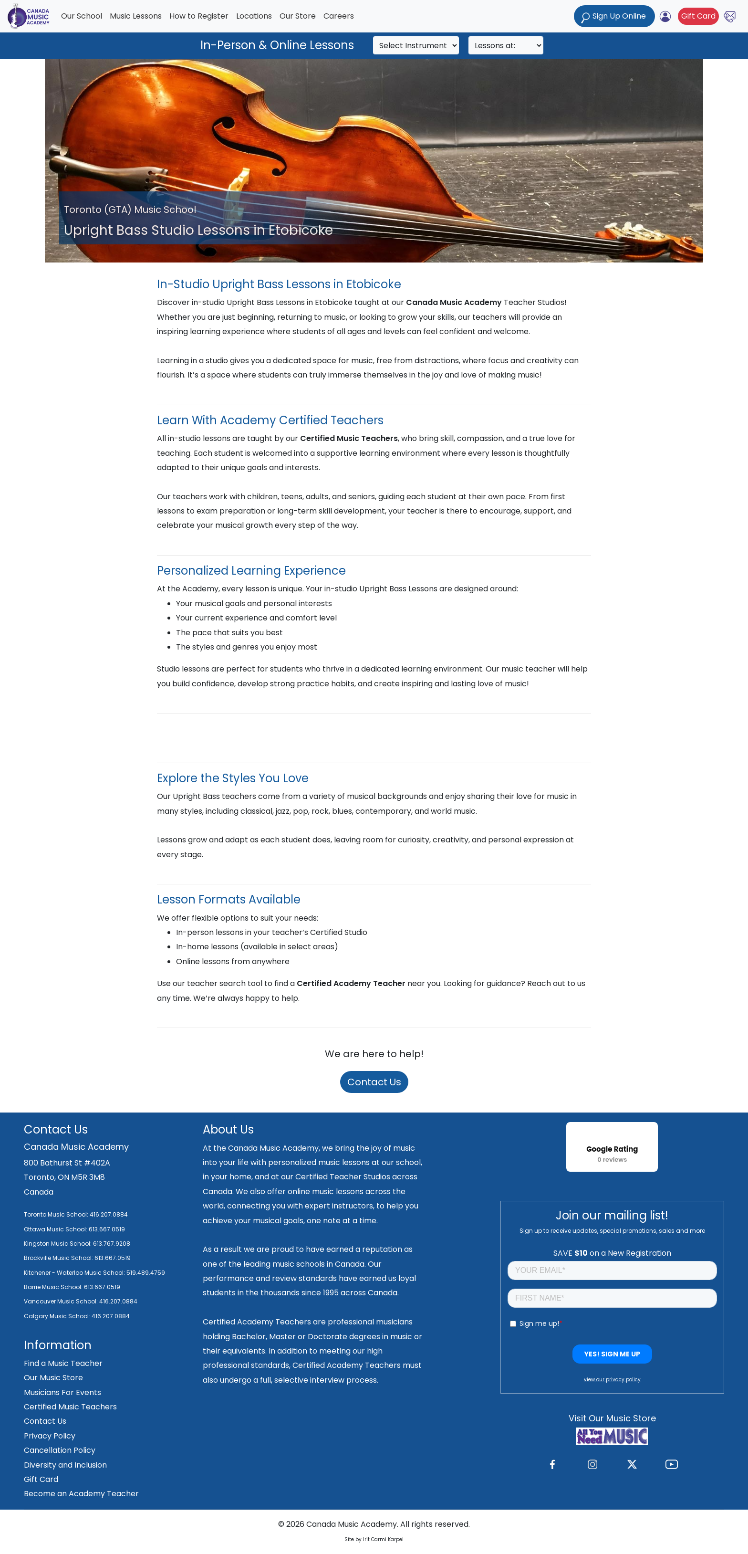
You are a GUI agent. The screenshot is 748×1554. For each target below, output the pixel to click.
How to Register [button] (199, 15)
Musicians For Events (62, 1392)
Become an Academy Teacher (81, 1493)
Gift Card (698, 15)
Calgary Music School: (58, 1316)
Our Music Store (53, 1377)
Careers (338, 15)
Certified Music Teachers (70, 1406)
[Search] (416, 45)
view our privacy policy (612, 1379)
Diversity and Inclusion (65, 1465)
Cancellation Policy (59, 1450)
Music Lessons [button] (136, 15)
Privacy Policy (49, 1435)
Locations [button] (254, 15)
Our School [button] (81, 15)
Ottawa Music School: (56, 1229)
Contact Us (374, 1082)
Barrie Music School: (54, 1287)
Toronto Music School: (56, 1214)
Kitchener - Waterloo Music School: (75, 1273)
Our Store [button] (298, 15)
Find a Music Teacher (63, 1363)
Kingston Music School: (58, 1243)
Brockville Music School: (58, 1258)
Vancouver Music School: (61, 1301)
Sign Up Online (614, 16)
